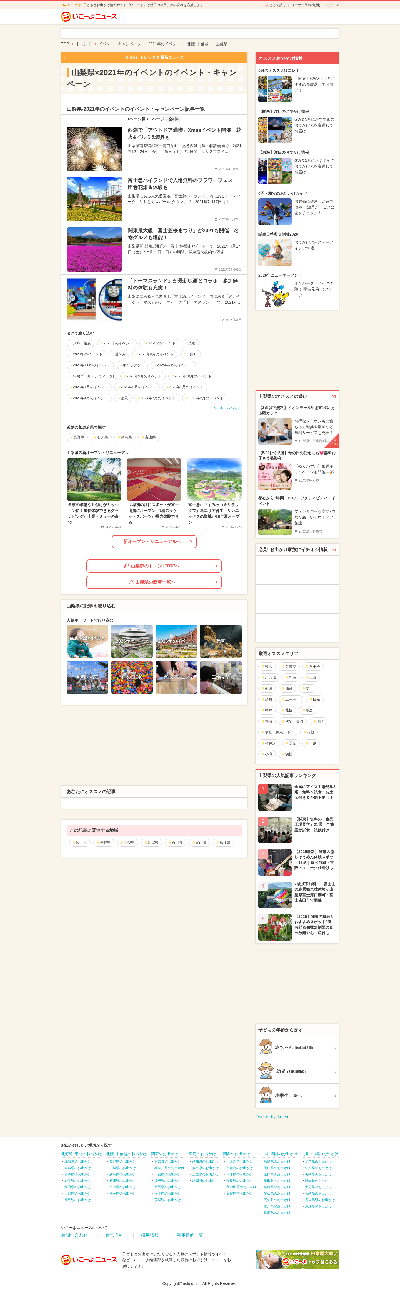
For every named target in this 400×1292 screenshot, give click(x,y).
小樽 (266, 754)
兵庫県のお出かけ (239, 1174)
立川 (307, 688)
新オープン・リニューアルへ (152, 541)
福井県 (223, 843)
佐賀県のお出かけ (318, 1168)
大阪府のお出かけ (239, 1162)
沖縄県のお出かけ (318, 1206)
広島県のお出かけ (277, 1162)
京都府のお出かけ (239, 1168)
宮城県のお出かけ (77, 1168)
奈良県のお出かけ (239, 1181)
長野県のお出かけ (122, 1162)
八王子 (313, 666)
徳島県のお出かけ (277, 1213)
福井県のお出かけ (122, 1193)
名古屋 (289, 666)
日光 (314, 699)
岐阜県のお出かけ (205, 1168)
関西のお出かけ (236, 1154)
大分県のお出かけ (318, 1187)
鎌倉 (307, 710)
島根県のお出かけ (277, 1187)
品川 (266, 699)
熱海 (266, 721)
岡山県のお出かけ (277, 1168)
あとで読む (277, 5)
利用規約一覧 (190, 1235)
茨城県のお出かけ (167, 1200)
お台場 (268, 677)
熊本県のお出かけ (318, 1181)
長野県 (103, 843)
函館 (290, 743)
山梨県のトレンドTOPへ (152, 565)
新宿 (290, 677)
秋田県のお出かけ (77, 1187)
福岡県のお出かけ (318, 1162)
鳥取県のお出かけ (277, 1181)
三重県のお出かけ (205, 1174)
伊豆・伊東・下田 (277, 732)
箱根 (308, 732)
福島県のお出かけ (77, 1200)
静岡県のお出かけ (205, 1181)
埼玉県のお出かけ (167, 1181)
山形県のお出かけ (77, 1193)
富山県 (199, 843)
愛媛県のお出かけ (277, 1193)
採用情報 (150, 1235)
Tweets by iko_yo (273, 1116)
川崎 (318, 721)
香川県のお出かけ (277, 1206)
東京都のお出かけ (167, 1162)
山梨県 (127, 843)
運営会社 (114, 1235)
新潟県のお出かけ (122, 1174)
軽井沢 (79, 843)
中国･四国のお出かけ (279, 1154)
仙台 (287, 688)
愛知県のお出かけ (205, 1162)
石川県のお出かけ (122, 1181)
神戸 (266, 710)
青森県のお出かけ (77, 1174)
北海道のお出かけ (77, 1162)
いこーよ (74, 5)
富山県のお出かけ (122, 1187)
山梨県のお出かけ (122, 1168)
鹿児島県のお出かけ (320, 1200)
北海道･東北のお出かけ (81, 1154)
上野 (311, 677)
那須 (266, 688)
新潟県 (151, 843)
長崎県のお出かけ (318, 1174)
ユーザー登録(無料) (305, 5)
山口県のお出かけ (277, 1174)
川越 (311, 743)
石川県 (175, 843)
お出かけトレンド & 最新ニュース (154, 57)
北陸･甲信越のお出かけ (126, 1154)
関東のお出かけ (164, 1154)
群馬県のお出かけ (167, 1187)
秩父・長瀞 (292, 721)
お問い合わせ (74, 1235)
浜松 (287, 754)
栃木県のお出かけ (167, 1193)
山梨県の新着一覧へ (152, 581)
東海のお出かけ (202, 1154)
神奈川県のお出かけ (169, 1168)
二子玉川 (291, 699)
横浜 (266, 666)
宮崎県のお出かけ (318, 1193)
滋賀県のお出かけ (239, 1193)
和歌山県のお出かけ (241, 1187)
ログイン (332, 5)
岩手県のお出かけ (77, 1181)
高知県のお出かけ (277, 1200)
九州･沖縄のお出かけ (320, 1154)
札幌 (287, 710)
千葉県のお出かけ (167, 1174)
